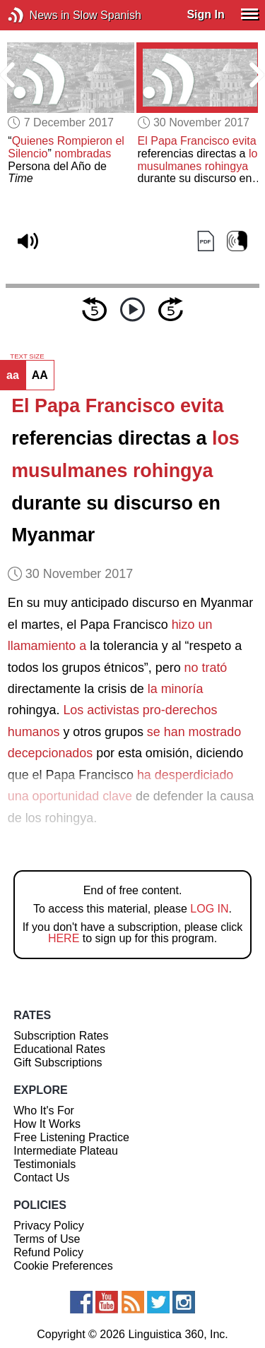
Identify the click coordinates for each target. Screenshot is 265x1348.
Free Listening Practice (71, 1137)
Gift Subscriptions (57, 1063)
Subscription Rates (60, 1036)
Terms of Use (46, 1239)
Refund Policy (48, 1252)
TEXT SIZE (27, 356)
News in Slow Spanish (37, 15)
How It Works (47, 1124)
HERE (63, 938)
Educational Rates (59, 1049)
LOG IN (209, 909)
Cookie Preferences (63, 1266)
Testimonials (44, 1164)
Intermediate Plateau (65, 1151)
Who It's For (43, 1111)
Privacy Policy (48, 1226)
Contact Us (41, 1178)
